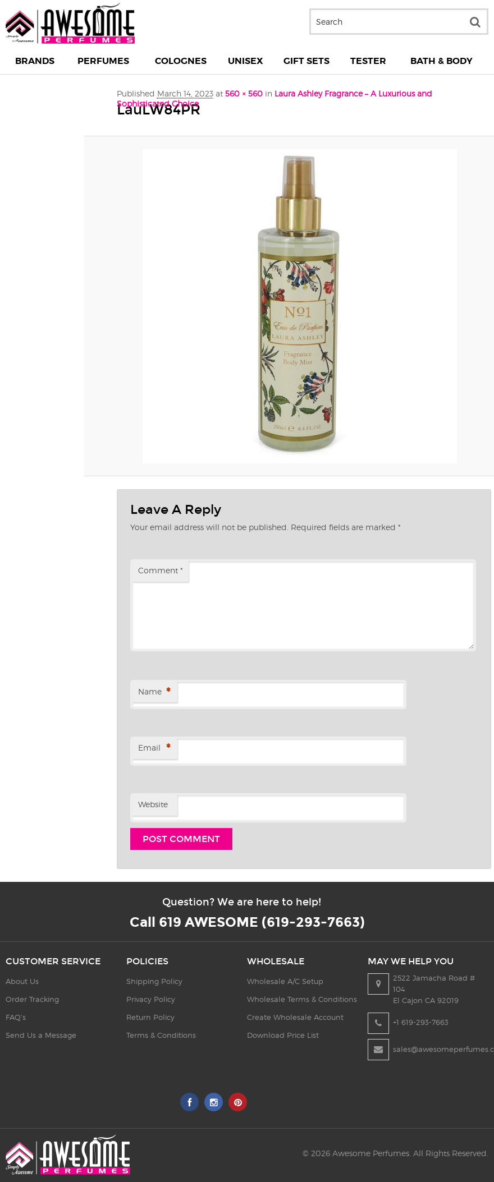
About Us (22, 981)
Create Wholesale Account (295, 1017)
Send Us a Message (41, 1035)
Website (153, 804)
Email (154, 748)
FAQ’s (16, 1017)
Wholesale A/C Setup (285, 981)
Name (154, 692)
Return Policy (150, 1017)
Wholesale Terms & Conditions (302, 999)
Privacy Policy (150, 999)
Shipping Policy (154, 981)
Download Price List (283, 1035)
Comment (160, 570)
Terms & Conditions (161, 1035)
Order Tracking (32, 999)
